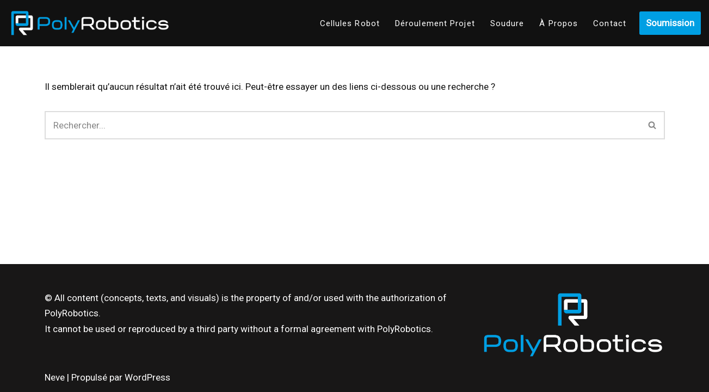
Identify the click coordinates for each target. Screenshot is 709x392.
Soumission (670, 22)
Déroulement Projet (435, 23)
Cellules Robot (350, 23)
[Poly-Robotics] (89, 23)
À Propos (558, 23)
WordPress (147, 377)
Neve (55, 377)
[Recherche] (342, 125)
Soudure (507, 23)
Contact (609, 23)
